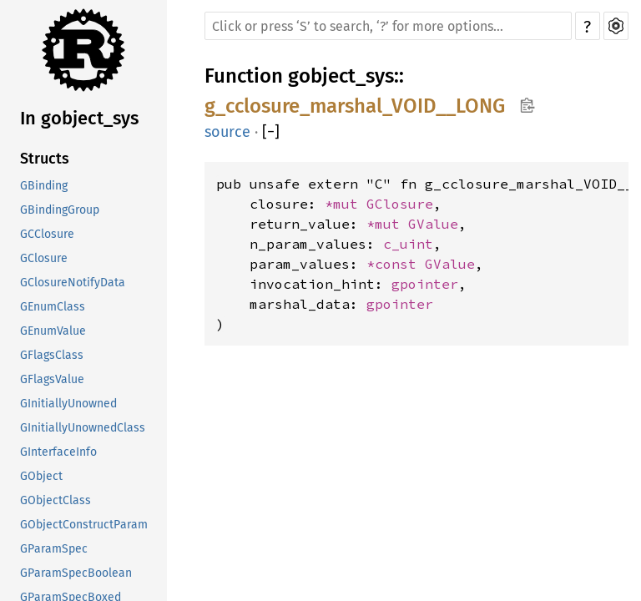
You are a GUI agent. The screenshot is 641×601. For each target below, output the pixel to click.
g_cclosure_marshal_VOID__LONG (354, 106)
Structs (44, 158)
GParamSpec (54, 549)
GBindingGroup (59, 210)
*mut (345, 203)
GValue (433, 223)
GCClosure (47, 234)
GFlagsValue (52, 379)
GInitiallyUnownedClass (82, 428)
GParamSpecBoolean (76, 573)
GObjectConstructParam (84, 525)
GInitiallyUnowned (68, 403)
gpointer (424, 283)
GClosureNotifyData (72, 282)
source (227, 132)
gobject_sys (341, 76)
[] (271, 132)
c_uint (408, 243)
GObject (41, 476)
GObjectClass (55, 500)
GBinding (44, 186)
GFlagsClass (51, 355)
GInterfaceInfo (58, 452)
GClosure (44, 258)
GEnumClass (52, 307)
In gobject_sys (79, 118)
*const (395, 263)
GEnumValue (53, 331)
